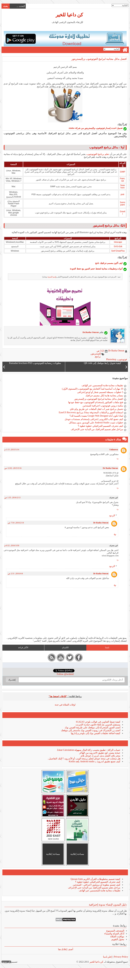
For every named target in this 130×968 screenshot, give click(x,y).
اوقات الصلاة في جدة (65, 704)
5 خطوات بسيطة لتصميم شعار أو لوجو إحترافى (100, 392)
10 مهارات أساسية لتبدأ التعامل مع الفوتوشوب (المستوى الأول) (92, 389)
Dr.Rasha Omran (90, 332)
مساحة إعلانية (77, 854)
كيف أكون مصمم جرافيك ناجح (108, 263)
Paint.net (122, 179)
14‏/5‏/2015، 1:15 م (11, 449)
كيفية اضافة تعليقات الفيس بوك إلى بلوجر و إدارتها (95, 733)
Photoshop (111, 359)
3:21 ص (100, 351)
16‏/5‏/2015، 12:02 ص (12, 468)
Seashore (122, 186)
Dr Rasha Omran (110, 468)
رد (117, 458)
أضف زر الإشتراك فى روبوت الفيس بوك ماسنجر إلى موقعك (90, 730)
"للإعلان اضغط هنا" (57, 696)
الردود (112, 515)
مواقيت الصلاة (117, 936)
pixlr (122, 194)
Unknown (113, 449)
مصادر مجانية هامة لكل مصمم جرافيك (104, 395)
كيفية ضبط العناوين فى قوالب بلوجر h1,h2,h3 (98, 722)
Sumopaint (122, 203)
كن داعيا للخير (69, 14)
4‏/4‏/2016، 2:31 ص (15, 573)
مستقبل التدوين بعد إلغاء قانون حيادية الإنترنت (97, 724)
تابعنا (107, 647)
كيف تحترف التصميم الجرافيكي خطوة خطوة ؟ (100, 426)
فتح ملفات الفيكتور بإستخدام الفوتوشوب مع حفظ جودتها (95, 402)
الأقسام (65, 647)
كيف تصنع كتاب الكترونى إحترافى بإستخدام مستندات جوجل (93, 419)
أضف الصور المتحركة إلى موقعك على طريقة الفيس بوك (92, 727)
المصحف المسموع (115, 930)
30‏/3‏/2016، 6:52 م (11, 545)
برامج (98, 356)
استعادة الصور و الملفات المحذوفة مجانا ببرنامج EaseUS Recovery (91, 412)
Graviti (122, 212)
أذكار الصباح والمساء (114, 933)
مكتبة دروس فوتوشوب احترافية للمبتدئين (102, 405)
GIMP (122, 172)
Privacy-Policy (120, 956)
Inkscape (118, 242)
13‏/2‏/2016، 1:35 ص (12, 497)
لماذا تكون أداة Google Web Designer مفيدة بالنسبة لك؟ (96, 416)
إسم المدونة (51, 277)
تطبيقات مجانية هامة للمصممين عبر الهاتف (102, 385)
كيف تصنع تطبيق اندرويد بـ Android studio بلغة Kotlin (94, 761)
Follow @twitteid (65, 674)
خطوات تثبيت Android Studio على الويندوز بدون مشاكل (96, 422)
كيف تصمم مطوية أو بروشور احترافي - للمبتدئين (96, 885)
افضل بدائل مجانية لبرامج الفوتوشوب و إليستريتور (98, 58)
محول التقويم (117, 939)
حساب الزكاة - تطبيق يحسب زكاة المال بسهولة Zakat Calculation (88, 750)
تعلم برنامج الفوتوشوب (97, 154)
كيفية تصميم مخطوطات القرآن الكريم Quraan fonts (95, 879)
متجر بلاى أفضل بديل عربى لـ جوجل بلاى (100, 755)
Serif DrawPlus (117, 251)
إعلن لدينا (107, 956)
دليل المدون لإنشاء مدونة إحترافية (107, 904)
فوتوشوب (122, 359)
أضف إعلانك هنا (65, 949)
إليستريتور (96, 353)
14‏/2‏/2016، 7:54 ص (16, 523)
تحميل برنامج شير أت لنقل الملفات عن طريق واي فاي (96, 409)
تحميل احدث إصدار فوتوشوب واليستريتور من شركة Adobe (95, 128)
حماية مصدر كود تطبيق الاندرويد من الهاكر (99, 753)
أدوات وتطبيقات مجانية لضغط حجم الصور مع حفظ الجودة (96, 268)
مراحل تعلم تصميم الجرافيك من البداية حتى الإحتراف (97, 429)
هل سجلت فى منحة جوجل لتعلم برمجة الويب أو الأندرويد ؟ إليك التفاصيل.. (83, 758)
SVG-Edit (118, 246)
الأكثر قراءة (23, 647)
